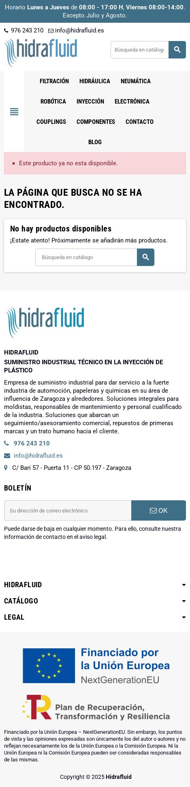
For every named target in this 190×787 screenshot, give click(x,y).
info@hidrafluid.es (76, 30)
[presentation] (65, 561)
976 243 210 (23, 30)
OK (159, 510)
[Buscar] (148, 49)
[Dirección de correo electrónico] (67, 510)
